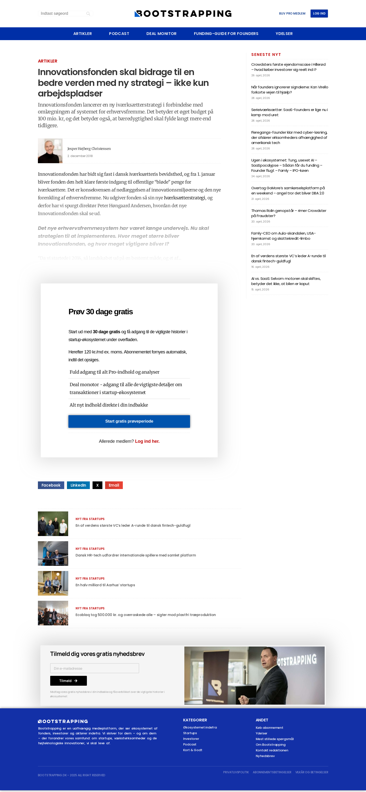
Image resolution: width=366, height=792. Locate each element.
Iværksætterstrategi (184, 198)
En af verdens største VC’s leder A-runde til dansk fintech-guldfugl (138, 527)
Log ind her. (147, 443)
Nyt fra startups (90, 521)
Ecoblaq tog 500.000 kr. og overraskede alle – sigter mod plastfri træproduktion (151, 616)
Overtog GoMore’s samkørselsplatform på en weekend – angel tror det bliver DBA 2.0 (288, 190)
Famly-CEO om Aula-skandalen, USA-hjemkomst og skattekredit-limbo (283, 236)
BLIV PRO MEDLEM (292, 13)
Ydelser (284, 34)
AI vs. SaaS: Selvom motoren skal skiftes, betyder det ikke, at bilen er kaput (286, 281)
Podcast (119, 34)
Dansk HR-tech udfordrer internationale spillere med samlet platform (141, 557)
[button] (51, 487)
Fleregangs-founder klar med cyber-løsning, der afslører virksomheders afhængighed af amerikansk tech (289, 137)
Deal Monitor (161, 34)
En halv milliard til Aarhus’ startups (108, 586)
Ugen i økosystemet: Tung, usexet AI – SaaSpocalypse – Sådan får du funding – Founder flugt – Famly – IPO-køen (286, 165)
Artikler (82, 34)
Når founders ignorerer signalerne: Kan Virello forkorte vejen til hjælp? (289, 89)
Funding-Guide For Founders (226, 34)
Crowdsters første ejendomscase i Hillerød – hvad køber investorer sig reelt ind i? (288, 67)
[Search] (65, 13)
